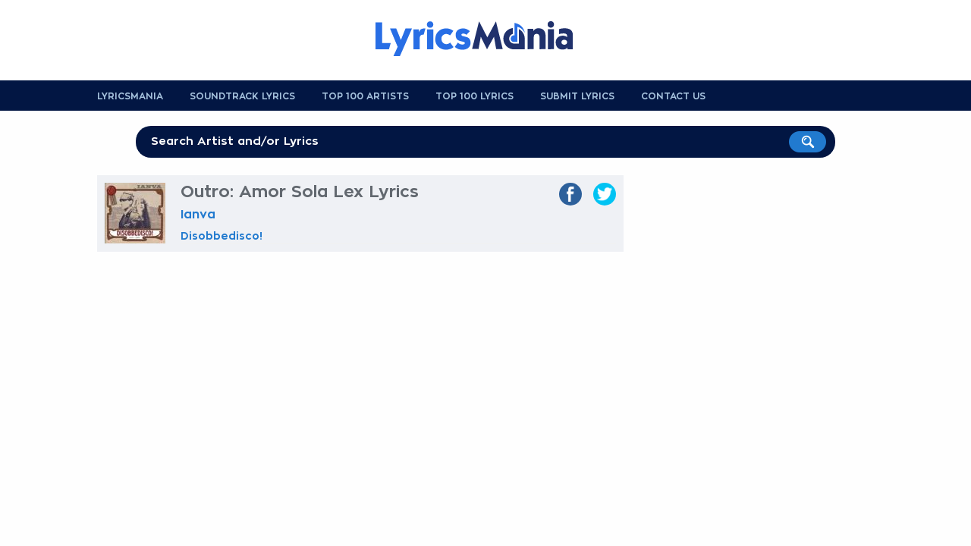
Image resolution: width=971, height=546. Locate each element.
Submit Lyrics (577, 96)
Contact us (673, 96)
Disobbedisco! (221, 236)
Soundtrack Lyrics (242, 96)
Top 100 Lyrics (474, 96)
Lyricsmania (130, 96)
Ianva (198, 215)
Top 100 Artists (365, 96)
